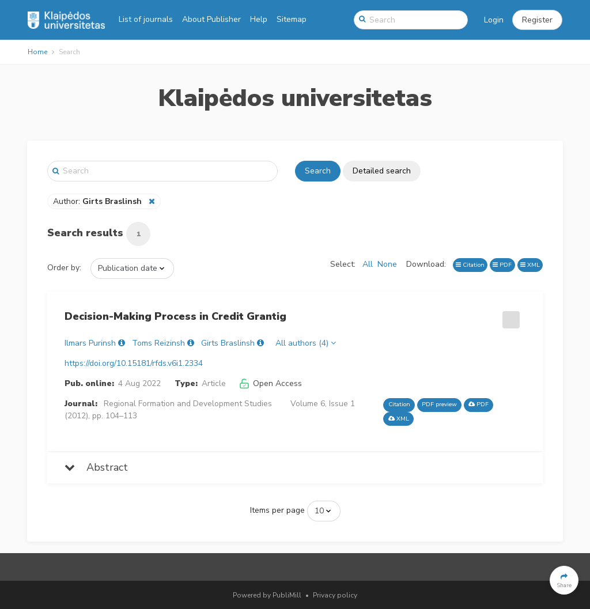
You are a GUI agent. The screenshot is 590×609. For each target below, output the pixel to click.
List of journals (146, 19)
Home (37, 51)
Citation (470, 264)
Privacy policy (335, 595)
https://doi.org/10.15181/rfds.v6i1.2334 (134, 363)
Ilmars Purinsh (90, 343)
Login (494, 19)
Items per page (277, 510)
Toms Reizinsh (158, 343)
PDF (502, 264)
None (387, 264)
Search (318, 170)
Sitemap (292, 19)
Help (258, 19)
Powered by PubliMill (267, 595)
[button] (537, 20)
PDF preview (439, 404)
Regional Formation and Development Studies (188, 403)
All (367, 264)
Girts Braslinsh (228, 343)
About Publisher (211, 19)
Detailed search (382, 170)
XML (530, 264)
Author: (98, 201)
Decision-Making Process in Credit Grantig (175, 316)
